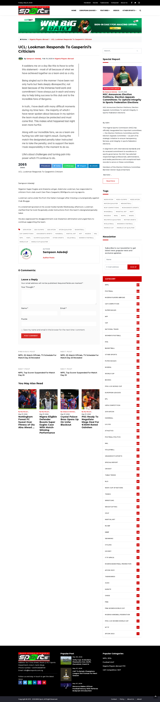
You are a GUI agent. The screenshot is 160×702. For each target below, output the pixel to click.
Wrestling (122, 500)
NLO (122, 481)
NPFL (21, 238)
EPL (122, 399)
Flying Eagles (122, 361)
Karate (95, 3)
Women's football (122, 335)
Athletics (122, 430)
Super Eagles (122, 310)
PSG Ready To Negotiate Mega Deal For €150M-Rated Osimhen (90, 422)
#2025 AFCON (135, 199)
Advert (139, 699)
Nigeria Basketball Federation (122, 563)
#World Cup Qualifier (125, 228)
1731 (123, 666)
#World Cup (109, 228)
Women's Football (86, 238)
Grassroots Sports (44, 233)
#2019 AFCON (108, 199)
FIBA (122, 602)
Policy (122, 699)
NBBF (122, 532)
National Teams (122, 329)
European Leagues (88, 10)
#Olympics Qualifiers (112, 220)
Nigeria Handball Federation (122, 614)
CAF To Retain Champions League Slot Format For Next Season (85, 673)
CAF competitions (26, 233)
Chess (122, 595)
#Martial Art (121, 211)
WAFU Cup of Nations (122, 487)
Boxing (122, 380)
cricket (122, 468)
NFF (80, 233)
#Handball (108, 211)
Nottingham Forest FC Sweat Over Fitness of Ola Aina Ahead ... (26, 422)
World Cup (24, 242)
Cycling (122, 544)
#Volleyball (109, 224)
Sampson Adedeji (34, 59)
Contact (114, 699)
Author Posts (48, 257)
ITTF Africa (122, 557)
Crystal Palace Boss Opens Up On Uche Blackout (70, 420)
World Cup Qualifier (39, 242)
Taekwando (104, 3)
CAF (122, 322)
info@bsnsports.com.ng (33, 670)
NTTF (122, 627)
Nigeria (88, 233)
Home (73, 10)
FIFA (122, 341)
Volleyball (115, 3)
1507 (119, 670)
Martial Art (71, 233)
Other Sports (129, 10)
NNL (95, 233)
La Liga (122, 424)
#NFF (132, 211)
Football (123, 291)
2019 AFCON (27, 229)
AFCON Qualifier (65, 229)
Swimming (122, 538)
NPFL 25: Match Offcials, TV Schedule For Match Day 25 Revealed (37, 355)
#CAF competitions (111, 207)
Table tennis (122, 475)
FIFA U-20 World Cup (122, 386)
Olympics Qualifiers (42, 238)
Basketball (79, 229)
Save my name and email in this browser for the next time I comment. (54, 330)
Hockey (122, 551)
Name (24, 308)
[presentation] (116, 266)
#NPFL (123, 215)
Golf (122, 513)
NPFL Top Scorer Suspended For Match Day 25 (37, 372)
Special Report (122, 462)
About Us (124, 3)
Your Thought (28, 287)
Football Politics (122, 437)
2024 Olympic (39, 229)
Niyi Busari (24, 411)
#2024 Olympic (121, 199)
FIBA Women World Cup (122, 608)
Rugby (122, 525)
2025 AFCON (51, 229)
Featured (104, 10)
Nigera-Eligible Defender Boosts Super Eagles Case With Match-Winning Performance (48, 424)
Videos (116, 10)
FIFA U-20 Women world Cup (122, 621)
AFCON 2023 (122, 570)
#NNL (116, 215)
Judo (122, 582)
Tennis (122, 494)
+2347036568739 (38, 668)
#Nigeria (107, 215)
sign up (133, 267)
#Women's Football (125, 224)
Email (63, 308)
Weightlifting (122, 506)
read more (110, 181)
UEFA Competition (122, 405)
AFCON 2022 (122, 633)
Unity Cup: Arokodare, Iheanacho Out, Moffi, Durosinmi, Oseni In (82, 662)
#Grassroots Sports (130, 207)
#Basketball (126, 203)
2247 (112, 662)
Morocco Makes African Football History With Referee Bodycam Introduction (85, 688)
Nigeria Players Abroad (39, 39)
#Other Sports (130, 220)
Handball (87, 3)
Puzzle (24, 319)
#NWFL (131, 215)
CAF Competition (122, 303)
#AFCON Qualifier (111, 203)
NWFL (28, 238)
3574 (109, 658)
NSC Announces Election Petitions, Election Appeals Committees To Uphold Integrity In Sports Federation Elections (122, 98)
